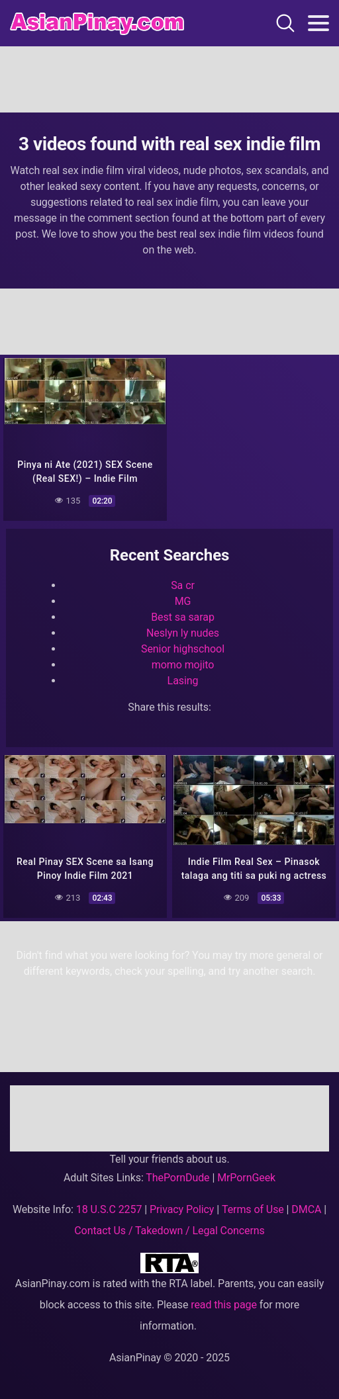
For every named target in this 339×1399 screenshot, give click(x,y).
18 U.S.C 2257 (109, 1209)
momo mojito (183, 664)
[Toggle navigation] (318, 23)
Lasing (183, 680)
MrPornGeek (246, 1177)
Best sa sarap (183, 617)
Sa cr (183, 585)
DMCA (306, 1209)
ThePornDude (177, 1177)
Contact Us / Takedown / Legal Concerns (169, 1230)
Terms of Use (253, 1209)
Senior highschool (182, 649)
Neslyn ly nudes (182, 633)
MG (183, 601)
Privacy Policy (182, 1209)
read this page (224, 1304)
